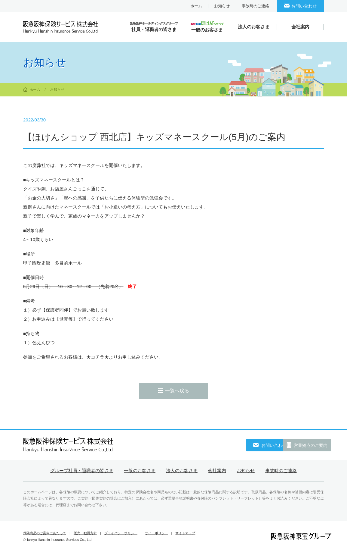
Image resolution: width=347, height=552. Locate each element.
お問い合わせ (304, 6)
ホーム (196, 6)
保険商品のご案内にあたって (44, 533)
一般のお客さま (139, 470)
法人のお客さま (182, 470)
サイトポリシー (156, 533)
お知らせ (222, 6)
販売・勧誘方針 (85, 533)
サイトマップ (185, 533)
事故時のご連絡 (255, 6)
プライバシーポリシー (120, 533)
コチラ (97, 356)
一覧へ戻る (177, 390)
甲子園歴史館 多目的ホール (52, 262)
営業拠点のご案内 (303, 445)
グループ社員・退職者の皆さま (81, 470)
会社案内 (217, 470)
